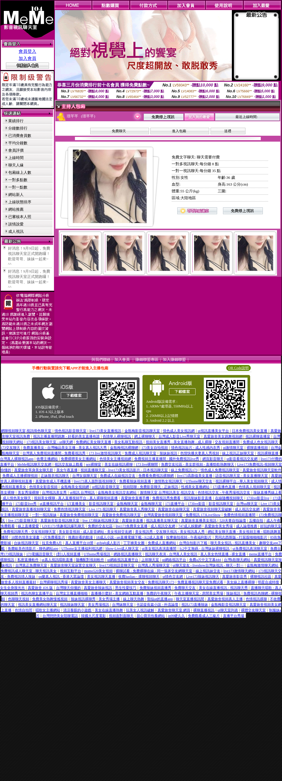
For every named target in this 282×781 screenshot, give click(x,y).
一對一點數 (17, 187)
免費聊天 (119, 131)
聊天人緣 (16, 165)
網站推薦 (16, 209)
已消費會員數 (19, 135)
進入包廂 (179, 131)
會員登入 (27, 51)
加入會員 (27, 58)
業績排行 (16, 121)
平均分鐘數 (17, 143)
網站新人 (16, 194)
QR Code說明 (238, 368)
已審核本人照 (19, 217)
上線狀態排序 (19, 202)
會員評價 (16, 150)
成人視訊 (16, 231)
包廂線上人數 (19, 172)
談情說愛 (16, 224)
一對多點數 (17, 180)
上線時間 (16, 157)
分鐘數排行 (17, 128)
